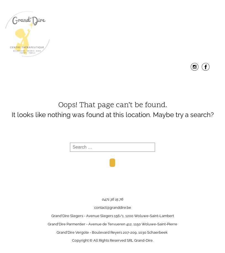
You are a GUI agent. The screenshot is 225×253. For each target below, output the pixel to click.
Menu (113, 80)
